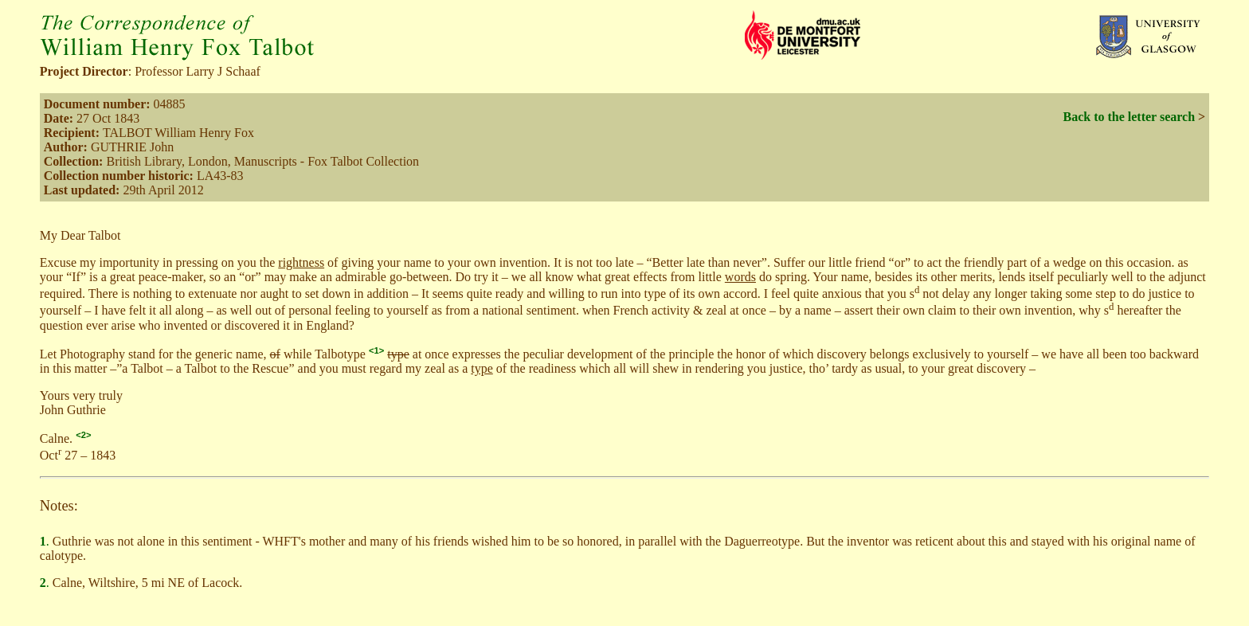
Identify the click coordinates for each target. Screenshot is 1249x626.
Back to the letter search (1129, 116)
